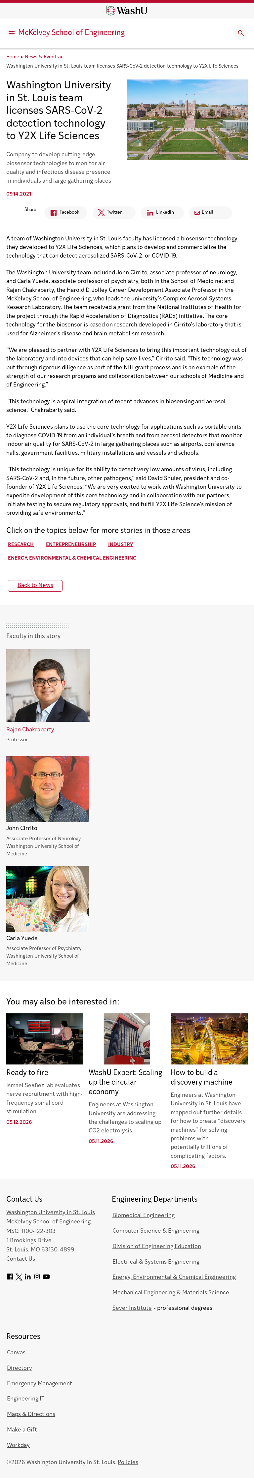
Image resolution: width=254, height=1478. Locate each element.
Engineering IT (25, 1399)
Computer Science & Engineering (155, 1231)
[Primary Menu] (11, 33)
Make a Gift (22, 1430)
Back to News (35, 585)
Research (21, 544)
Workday (18, 1445)
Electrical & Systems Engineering (155, 1262)
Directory (19, 1368)
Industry (120, 544)
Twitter (107, 214)
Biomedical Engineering (143, 1215)
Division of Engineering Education (156, 1246)
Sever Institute (132, 1308)
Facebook (61, 214)
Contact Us (20, 1259)
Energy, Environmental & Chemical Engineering (72, 558)
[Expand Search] (241, 33)
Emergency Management (39, 1384)
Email (203, 212)
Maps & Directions (31, 1414)
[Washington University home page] (127, 10)
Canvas (16, 1353)
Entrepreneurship (71, 544)
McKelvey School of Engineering (71, 33)
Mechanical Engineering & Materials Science (170, 1293)
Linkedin (157, 214)
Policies (128, 1462)
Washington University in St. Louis (50, 1213)
